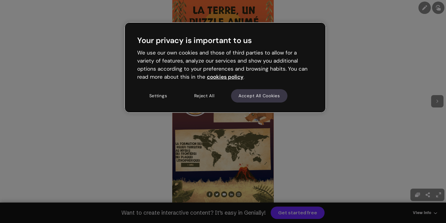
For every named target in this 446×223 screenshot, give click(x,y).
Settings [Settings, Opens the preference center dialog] (158, 95)
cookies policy (225, 76)
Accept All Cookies (259, 95)
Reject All (204, 95)
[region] (225, 67)
